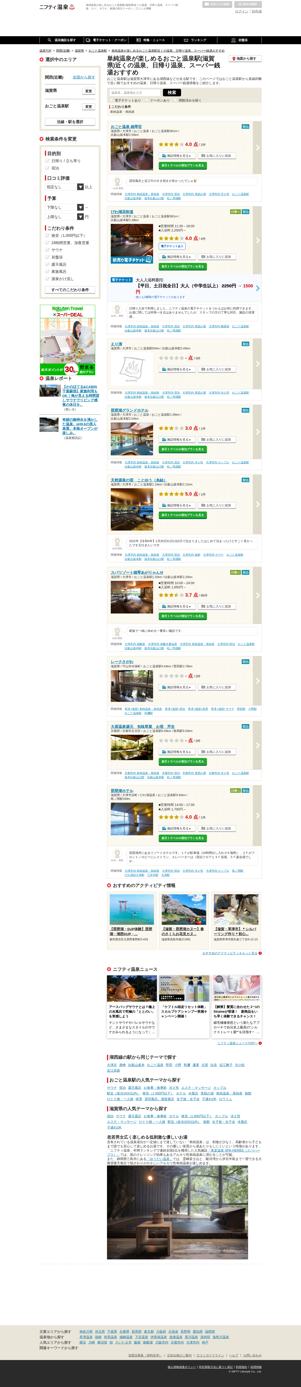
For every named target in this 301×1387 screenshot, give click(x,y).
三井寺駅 (152, 875)
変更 (88, 91)
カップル (219, 1088)
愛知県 (198, 1331)
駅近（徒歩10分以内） (123, 1093)
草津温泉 (86, 1337)
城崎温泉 (126, 1337)
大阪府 (161, 1331)
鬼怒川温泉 (221, 1337)
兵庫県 (124, 1331)
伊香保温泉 (158, 1337)
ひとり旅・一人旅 (120, 1099)
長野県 (185, 1331)
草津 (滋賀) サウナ (222, 709)
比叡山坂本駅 (133, 198)
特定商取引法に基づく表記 (216, 1367)
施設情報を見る (178, 155)
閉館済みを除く (190, 100)
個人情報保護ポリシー (182, 1367)
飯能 (137, 1342)
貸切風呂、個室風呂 (159, 1099)
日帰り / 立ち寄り (66, 161)
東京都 (149, 1331)
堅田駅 (241, 709)
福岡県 (210, 1331)
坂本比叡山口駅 (154, 198)
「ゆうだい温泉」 (160, 1159)
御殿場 (148, 1342)
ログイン (241, 11)
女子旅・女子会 (188, 1099)
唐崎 (122, 1065)
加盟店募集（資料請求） (145, 1355)
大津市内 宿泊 (171, 194)
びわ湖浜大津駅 (134, 875)
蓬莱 (196, 1065)
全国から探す (84, 77)
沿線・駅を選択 (70, 122)
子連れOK (209, 1099)
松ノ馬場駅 (174, 198)
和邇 (187, 1065)
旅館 (248, 1093)
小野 (178, 1065)
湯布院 (205, 1337)
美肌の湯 (207, 1093)
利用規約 (241, 1367)
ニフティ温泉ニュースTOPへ (237, 1043)
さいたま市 (123, 1342)
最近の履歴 (248, 4)
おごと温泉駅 (240, 194)
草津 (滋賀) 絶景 (198, 709)
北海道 (173, 1331)
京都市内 (177, 1342)
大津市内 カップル (217, 462)
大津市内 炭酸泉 (135, 644)
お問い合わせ (252, 1355)
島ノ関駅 (237, 870)
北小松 (240, 1065)
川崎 (91, 1342)
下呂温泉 (141, 1337)
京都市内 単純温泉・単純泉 (142, 773)
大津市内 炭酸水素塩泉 (162, 644)
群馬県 (137, 1331)
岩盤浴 (57, 257)
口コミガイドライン (210, 1355)
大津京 (112, 1065)
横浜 (82, 1342)
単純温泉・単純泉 (229, 1093)
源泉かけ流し (62, 279)
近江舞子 (226, 1065)
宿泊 (122, 1088)
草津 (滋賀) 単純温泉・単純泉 (143, 709)
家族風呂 (59, 271)
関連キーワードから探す (59, 1348)
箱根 (98, 1337)
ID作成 (257, 11)
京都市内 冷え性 (219, 773)
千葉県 (112, 1331)
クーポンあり (160, 100)
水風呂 (193, 1093)
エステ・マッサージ (196, 1088)
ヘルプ (233, 1355)
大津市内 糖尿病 (219, 326)
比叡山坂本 (136, 1065)
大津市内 (192, 1342)
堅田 (169, 1065)
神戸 (205, 1342)
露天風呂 (134, 1088)
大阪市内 (161, 1342)
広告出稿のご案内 (179, 1355)
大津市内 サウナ (213, 554)
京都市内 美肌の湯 (194, 773)
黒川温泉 (191, 1337)
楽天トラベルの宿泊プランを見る (183, 165)
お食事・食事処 (155, 1088)
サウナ (112, 1088)
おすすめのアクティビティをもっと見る (229, 953)
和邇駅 (148, 713)
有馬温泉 (110, 1337)
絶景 (139, 1099)
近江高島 (113, 1070)
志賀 (205, 1065)
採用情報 (256, 1367)
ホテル (181, 1093)
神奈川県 (86, 1331)
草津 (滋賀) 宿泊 (175, 709)
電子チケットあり (128, 100)
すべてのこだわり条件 (70, 290)
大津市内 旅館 (191, 554)
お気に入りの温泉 (217, 4)
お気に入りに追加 (218, 155)
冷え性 (174, 1088)
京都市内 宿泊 (171, 773)
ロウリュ (225, 1099)
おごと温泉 (155, 1065)
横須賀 (102, 1342)
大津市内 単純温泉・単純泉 (142, 194)
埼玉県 (100, 1331)
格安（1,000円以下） (158, 1093)
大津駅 (165, 875)
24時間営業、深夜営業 (70, 243)
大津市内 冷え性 (219, 194)
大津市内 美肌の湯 (194, 194)
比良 (213, 1065)
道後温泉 (175, 1337)
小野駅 (252, 709)
